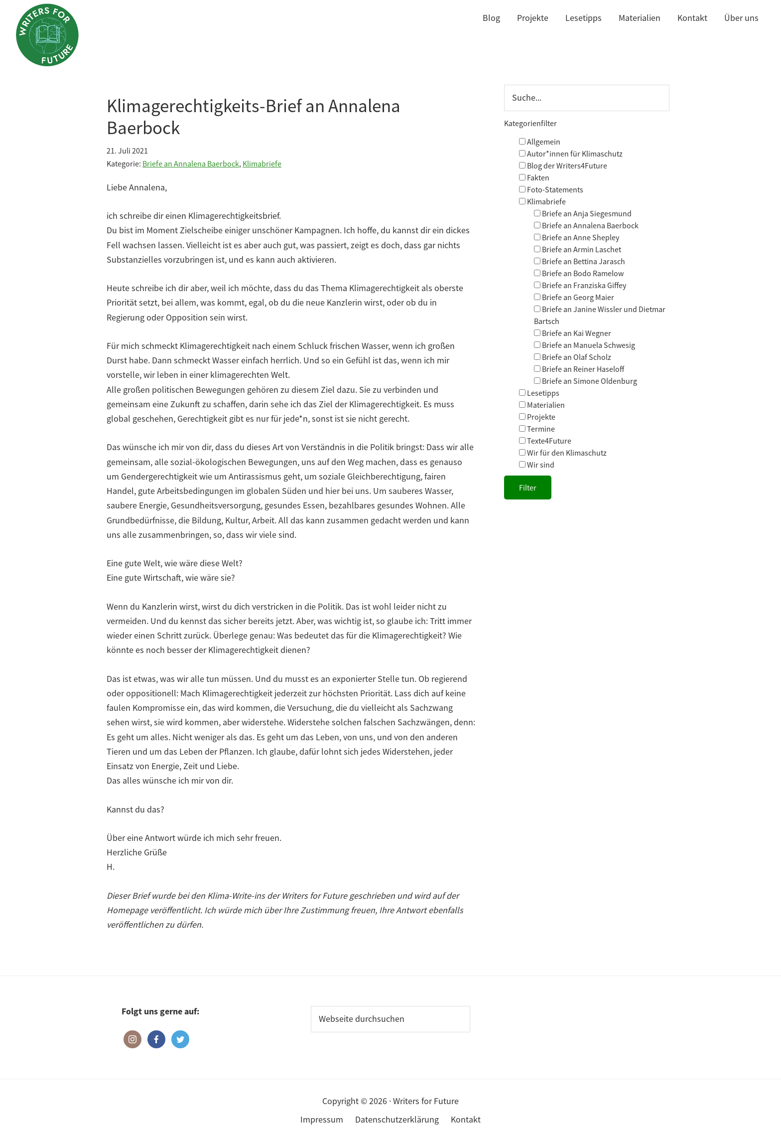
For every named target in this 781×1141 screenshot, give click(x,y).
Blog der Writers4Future (563, 165)
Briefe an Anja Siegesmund (583, 213)
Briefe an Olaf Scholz (572, 357)
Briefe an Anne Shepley (576, 237)
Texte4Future (545, 441)
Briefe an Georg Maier (574, 297)
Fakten (534, 177)
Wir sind (536, 465)
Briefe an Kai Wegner (572, 333)
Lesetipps (539, 393)
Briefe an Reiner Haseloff (579, 369)
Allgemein (539, 142)
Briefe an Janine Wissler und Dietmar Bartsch (599, 315)
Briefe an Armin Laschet (577, 249)
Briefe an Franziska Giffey (580, 285)
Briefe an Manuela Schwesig (584, 345)
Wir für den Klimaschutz (563, 453)
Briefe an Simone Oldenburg (585, 381)
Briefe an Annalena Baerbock (190, 163)
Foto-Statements (551, 189)
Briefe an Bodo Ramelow (579, 273)
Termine (537, 429)
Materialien (542, 405)
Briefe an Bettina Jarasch (579, 261)
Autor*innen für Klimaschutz (571, 154)
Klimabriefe (262, 163)
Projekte (537, 417)
